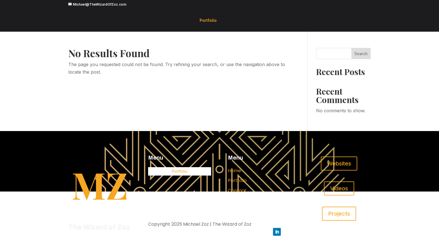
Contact (237, 190)
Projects (339, 213)
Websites (339, 163)
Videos (339, 188)
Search (361, 53)
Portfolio (208, 20)
